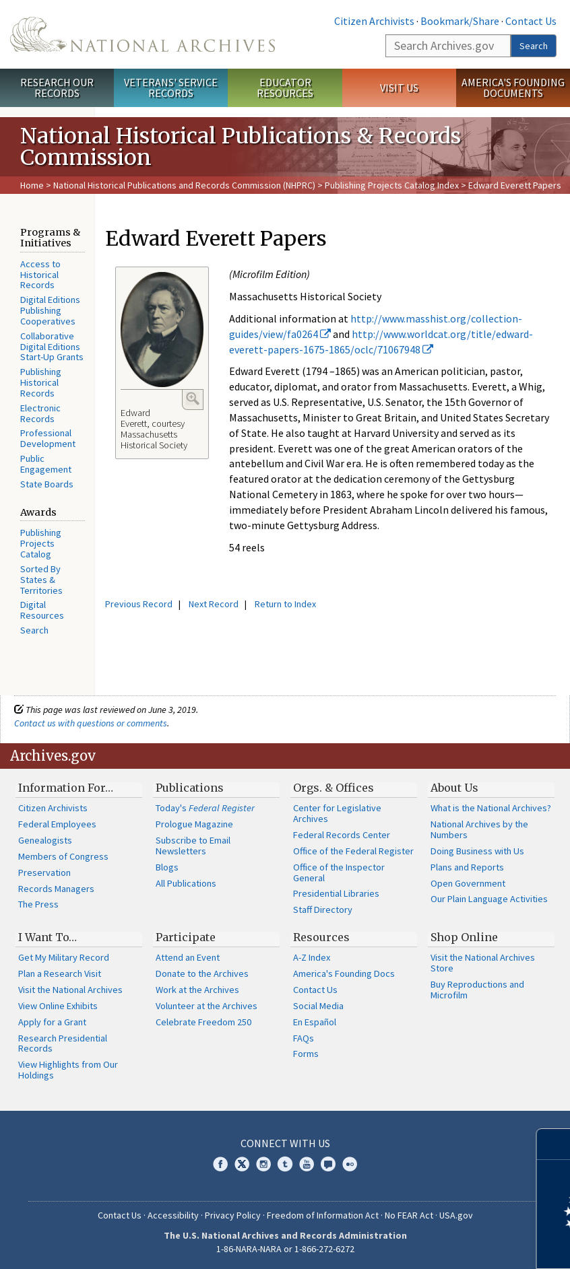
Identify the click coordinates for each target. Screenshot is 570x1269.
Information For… (65, 787)
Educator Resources (285, 87)
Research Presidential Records (62, 1043)
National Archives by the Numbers (479, 829)
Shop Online (464, 937)
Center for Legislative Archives (337, 813)
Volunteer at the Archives (206, 1006)
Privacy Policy (233, 1215)
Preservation (44, 872)
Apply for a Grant (52, 1022)
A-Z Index (311, 957)
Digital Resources (42, 609)
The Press (38, 904)
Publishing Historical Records (40, 382)
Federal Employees (57, 824)
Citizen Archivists (374, 21)
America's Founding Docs (344, 973)
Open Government (468, 883)
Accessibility (173, 1215)
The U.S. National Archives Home (142, 34)
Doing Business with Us (477, 851)
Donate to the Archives (202, 973)
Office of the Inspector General (339, 872)
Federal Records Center (341, 835)
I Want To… (47, 937)
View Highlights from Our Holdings (68, 1069)
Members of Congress (63, 856)
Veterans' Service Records (171, 87)
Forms (306, 1054)
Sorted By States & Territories (41, 579)
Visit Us (399, 87)
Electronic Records (40, 413)
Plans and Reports (467, 867)
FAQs (303, 1038)
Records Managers (56, 889)
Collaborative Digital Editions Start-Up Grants (52, 347)
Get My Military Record (63, 957)
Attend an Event (188, 957)
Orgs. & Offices (333, 787)
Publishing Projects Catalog (40, 543)
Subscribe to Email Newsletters (193, 845)
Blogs (167, 867)
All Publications (186, 883)
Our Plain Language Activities (489, 899)
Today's (205, 808)
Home (32, 185)
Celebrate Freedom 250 (203, 1022)
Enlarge (192, 398)
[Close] (554, 1144)
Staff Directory (322, 909)
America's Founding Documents (513, 87)
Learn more (450, 1245)
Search (533, 46)
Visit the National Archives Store (483, 962)
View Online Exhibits (58, 1006)
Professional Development (47, 438)
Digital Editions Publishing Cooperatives (50, 310)
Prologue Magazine (194, 824)
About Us (454, 787)
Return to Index (285, 604)
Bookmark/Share (459, 21)
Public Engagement (45, 463)
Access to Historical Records (40, 274)
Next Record (214, 604)
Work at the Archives (197, 990)
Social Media (318, 1006)
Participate (186, 937)
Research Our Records (57, 87)
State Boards (46, 484)
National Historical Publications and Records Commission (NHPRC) (184, 185)
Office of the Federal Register (353, 851)
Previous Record (138, 604)
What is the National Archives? (491, 808)
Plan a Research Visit (59, 973)
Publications (190, 787)
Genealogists (45, 840)
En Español (314, 1022)
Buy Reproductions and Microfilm (477, 989)
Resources (321, 937)
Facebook (220, 1164)
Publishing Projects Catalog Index (392, 185)
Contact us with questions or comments (90, 723)
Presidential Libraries (336, 893)
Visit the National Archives (70, 990)
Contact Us (531, 21)
